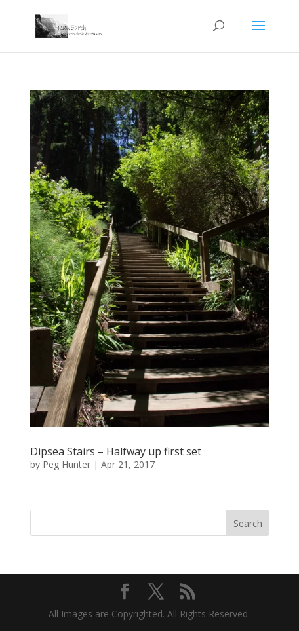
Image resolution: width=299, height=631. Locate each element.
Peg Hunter (66, 464)
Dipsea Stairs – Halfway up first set (115, 451)
